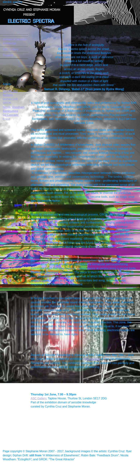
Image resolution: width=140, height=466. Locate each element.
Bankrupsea (10, 110)
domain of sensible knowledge (15, 41)
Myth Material (91, 358)
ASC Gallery (10, 49)
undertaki (72, 1)
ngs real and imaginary (92, 1)
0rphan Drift (10, 98)
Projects (8, 55)
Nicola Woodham (14, 107)
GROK (7, 102)
